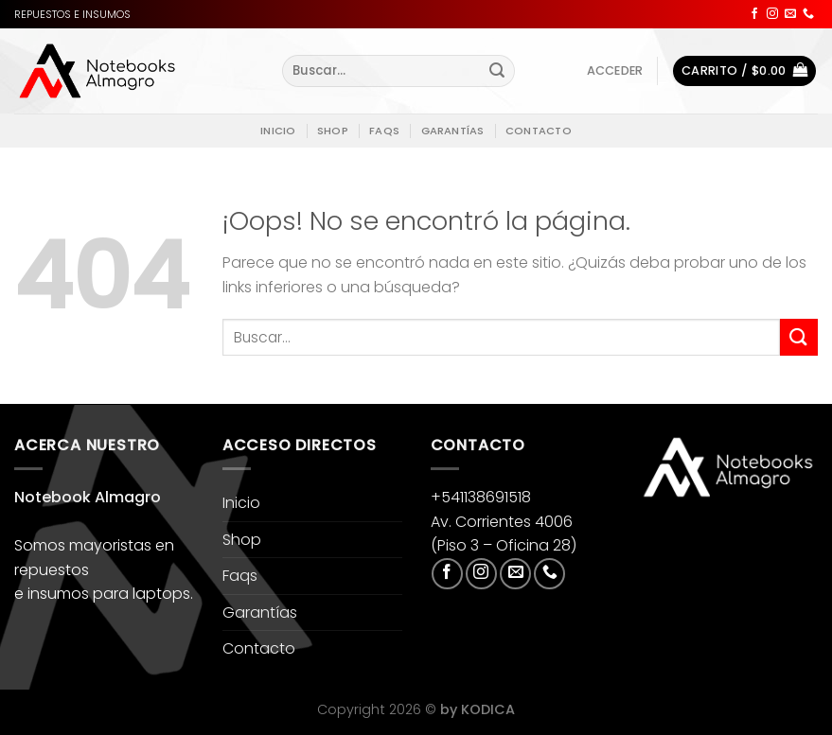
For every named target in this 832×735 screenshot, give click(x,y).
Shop (332, 130)
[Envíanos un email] (790, 14)
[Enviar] (497, 71)
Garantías (453, 130)
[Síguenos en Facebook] (754, 14)
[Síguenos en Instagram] (772, 14)
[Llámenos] (808, 14)
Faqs (384, 130)
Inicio (277, 130)
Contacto (538, 130)
